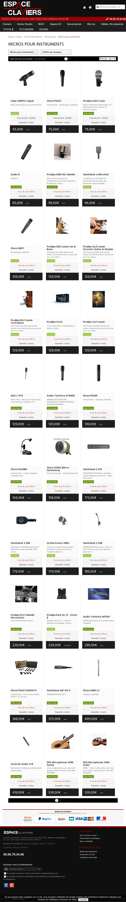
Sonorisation (74, 24)
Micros (91, 24)
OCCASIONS (26, 29)
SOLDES (43, 29)
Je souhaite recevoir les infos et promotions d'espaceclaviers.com (32, 873)
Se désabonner (9, 879)
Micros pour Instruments (21, 52)
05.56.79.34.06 (13, 854)
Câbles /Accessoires (112, 24)
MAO (41, 24)
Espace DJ (55, 24)
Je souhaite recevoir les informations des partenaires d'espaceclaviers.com (36, 877)
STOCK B (8, 29)
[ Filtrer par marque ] (52, 52)
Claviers (6, 24)
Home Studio (24, 24)
